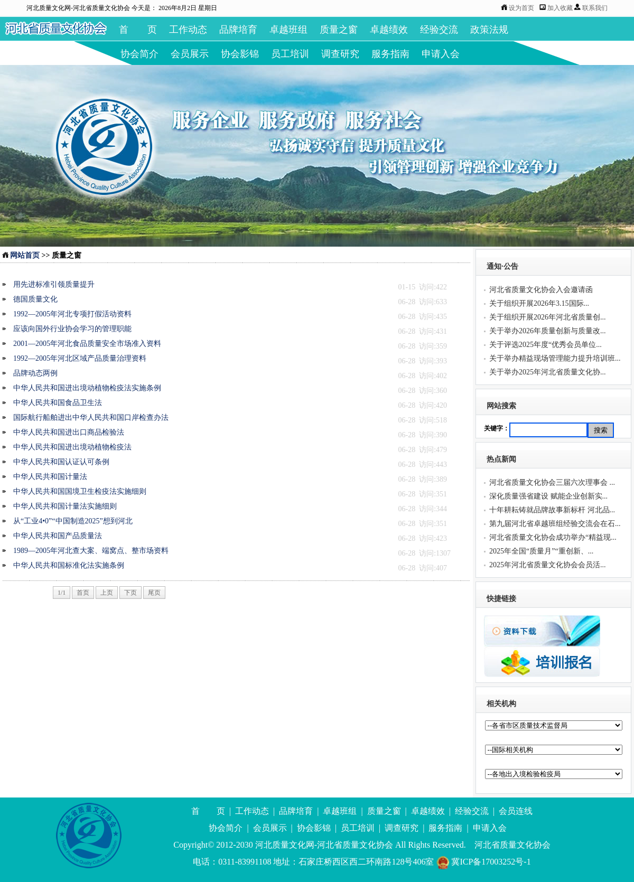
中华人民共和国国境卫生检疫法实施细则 (79, 491)
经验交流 (439, 29)
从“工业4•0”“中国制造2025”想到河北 (73, 521)
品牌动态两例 (35, 373)
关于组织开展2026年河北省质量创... (547, 317)
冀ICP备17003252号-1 (483, 861)
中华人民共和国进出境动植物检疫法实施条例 (87, 388)
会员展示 (190, 54)
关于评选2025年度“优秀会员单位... (545, 345)
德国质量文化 (35, 299)
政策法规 (489, 29)
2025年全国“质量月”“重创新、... (541, 551)
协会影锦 (240, 54)
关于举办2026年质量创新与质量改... (547, 331)
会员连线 (516, 810)
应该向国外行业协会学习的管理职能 (72, 329)
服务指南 (390, 54)
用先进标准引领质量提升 (54, 284)
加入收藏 (560, 8)
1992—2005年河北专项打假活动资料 (72, 314)
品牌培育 (238, 29)
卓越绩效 (389, 29)
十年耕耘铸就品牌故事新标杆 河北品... (552, 510)
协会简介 (139, 54)
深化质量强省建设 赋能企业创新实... (548, 496)
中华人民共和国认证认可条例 (61, 462)
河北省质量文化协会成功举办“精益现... (553, 537)
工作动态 (188, 29)
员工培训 (290, 54)
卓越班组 (288, 29)
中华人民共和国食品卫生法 (57, 403)
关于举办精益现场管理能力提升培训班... (555, 358)
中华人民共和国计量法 (50, 477)
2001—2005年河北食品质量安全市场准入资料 (87, 344)
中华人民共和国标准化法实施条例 (68, 565)
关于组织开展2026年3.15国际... (539, 303)
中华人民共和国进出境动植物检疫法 (72, 447)
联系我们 (595, 8)
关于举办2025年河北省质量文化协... (547, 372)
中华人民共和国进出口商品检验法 (68, 432)
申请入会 (441, 54)
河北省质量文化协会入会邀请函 (541, 290)
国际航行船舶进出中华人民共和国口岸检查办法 (91, 417)
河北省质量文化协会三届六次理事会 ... (552, 482)
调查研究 (340, 54)
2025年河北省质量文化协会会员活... (547, 565)
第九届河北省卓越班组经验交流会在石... (555, 524)
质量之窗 (339, 29)
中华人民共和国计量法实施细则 (65, 506)
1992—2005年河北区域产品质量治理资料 (79, 358)
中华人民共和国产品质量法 (57, 536)
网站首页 (21, 255)
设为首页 (521, 8)
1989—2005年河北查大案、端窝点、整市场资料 (91, 551)
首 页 (138, 29)
